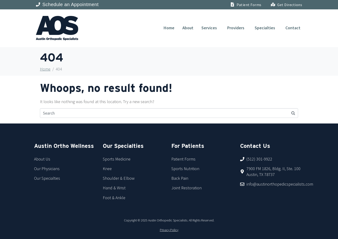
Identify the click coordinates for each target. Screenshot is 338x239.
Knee (107, 168)
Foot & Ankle (114, 197)
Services (209, 27)
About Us (42, 159)
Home (169, 27)
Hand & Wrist (114, 187)
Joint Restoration (186, 187)
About (187, 27)
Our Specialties (47, 178)
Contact (292, 27)
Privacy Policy (169, 230)
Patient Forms (183, 159)
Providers (235, 27)
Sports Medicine (117, 159)
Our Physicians (47, 168)
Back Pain (179, 178)
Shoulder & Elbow (118, 178)
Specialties (265, 27)
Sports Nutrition (185, 168)
